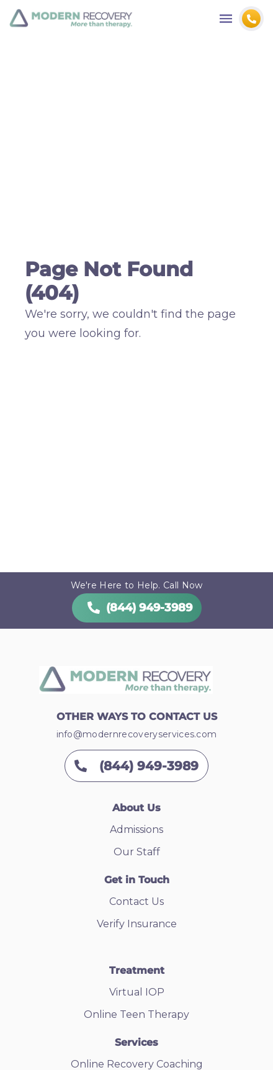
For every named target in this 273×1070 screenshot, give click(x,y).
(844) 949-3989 (136, 607)
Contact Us (136, 901)
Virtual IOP (136, 992)
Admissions (136, 829)
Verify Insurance (137, 924)
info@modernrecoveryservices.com (136, 734)
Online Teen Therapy (136, 1014)
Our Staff (137, 852)
